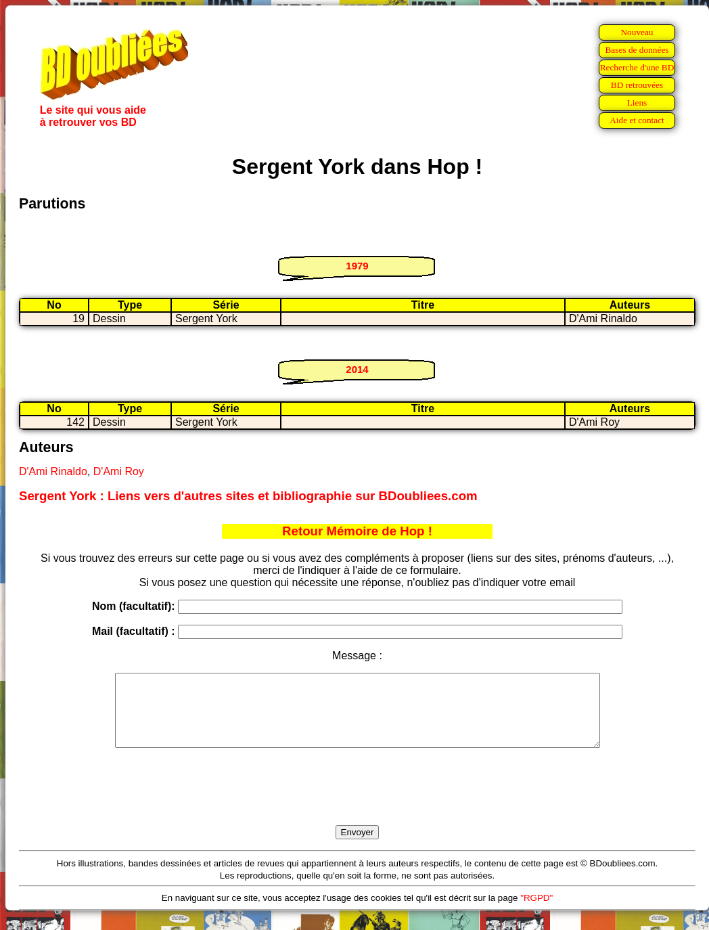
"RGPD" (536, 912)
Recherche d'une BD (637, 67)
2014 (357, 369)
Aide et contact (637, 120)
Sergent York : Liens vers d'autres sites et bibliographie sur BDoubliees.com (248, 496)
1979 (357, 265)
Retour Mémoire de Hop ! (357, 531)
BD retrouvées (637, 85)
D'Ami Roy (118, 471)
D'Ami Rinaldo (53, 471)
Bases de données (636, 50)
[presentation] (357, 802)
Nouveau (636, 32)
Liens (637, 102)
